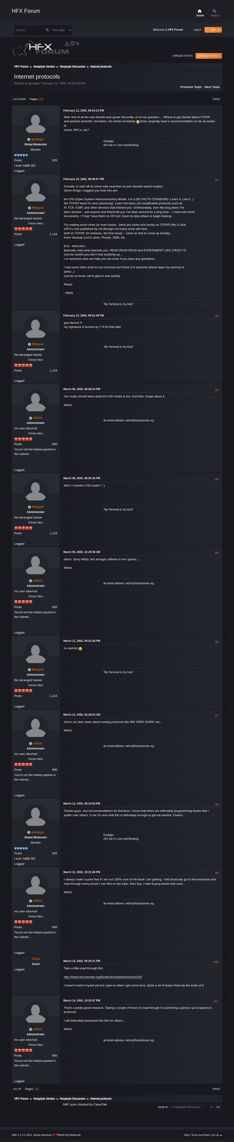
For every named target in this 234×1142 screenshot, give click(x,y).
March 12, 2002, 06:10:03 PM (81, 803)
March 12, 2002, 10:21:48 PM (81, 872)
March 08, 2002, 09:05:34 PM (81, 478)
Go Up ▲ (217, 1135)
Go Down (19, 99)
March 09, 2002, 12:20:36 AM (81, 552)
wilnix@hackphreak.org (139, 420)
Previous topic (191, 87)
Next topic (212, 87)
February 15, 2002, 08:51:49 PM (83, 315)
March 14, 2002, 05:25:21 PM (81, 961)
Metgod (38, 208)
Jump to (163, 1106)
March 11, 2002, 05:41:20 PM (81, 641)
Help (186, 1135)
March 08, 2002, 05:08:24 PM (81, 389)
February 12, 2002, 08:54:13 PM (83, 110)
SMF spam (70, 1104)
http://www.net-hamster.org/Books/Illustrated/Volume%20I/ (103, 977)
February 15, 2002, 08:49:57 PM (83, 179)
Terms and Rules (200, 1135)
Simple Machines (42, 1135)
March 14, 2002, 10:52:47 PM (81, 1000)
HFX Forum (26, 11)
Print (216, 99)
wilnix (37, 418)
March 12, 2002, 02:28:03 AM (81, 714)
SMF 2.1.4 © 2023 (22, 1135)
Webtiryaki (75, 1135)
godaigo (37, 139)
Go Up (17, 1089)
